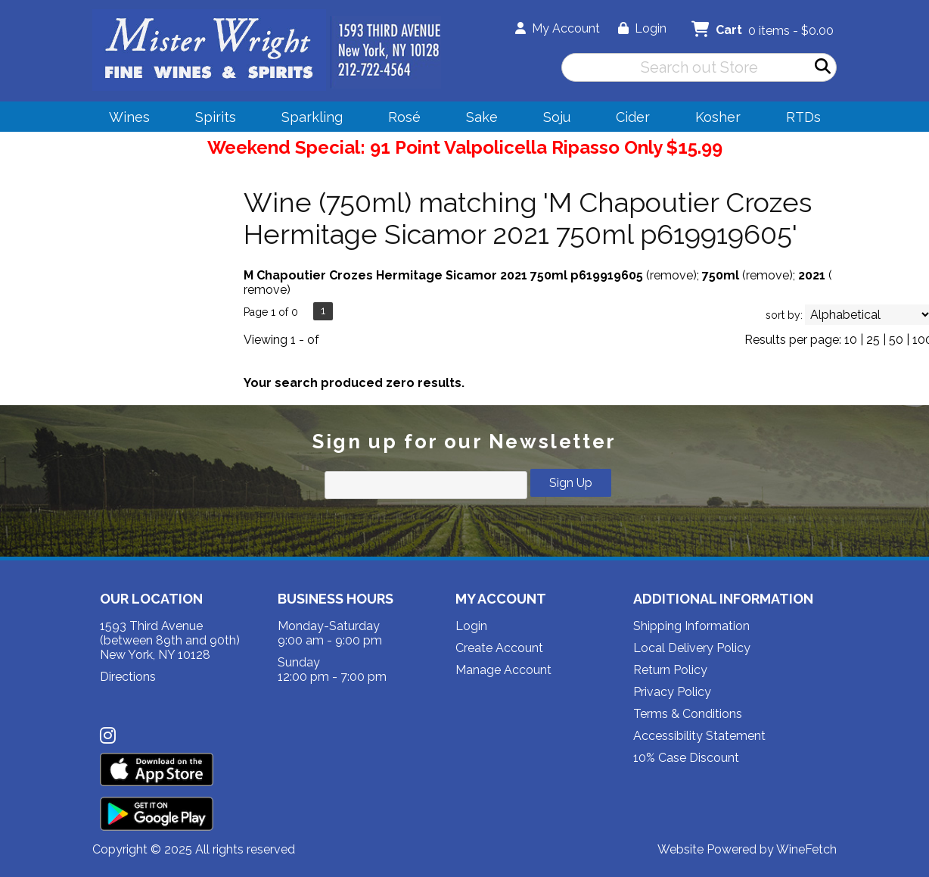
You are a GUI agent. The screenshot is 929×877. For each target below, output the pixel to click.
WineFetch (806, 849)
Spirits (210, 119)
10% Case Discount (686, 758)
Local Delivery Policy (691, 648)
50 (896, 339)
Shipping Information (691, 626)
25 (873, 339)
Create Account (499, 648)
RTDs (803, 117)
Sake (482, 117)
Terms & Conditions (687, 714)
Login (642, 28)
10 (850, 339)
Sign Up (570, 483)
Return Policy (670, 670)
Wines (124, 119)
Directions (128, 676)
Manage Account (503, 670)
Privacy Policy (672, 692)
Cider (628, 119)
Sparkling (307, 119)
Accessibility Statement (699, 736)
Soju (551, 119)
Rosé (404, 117)
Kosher (718, 117)
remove (671, 275)
